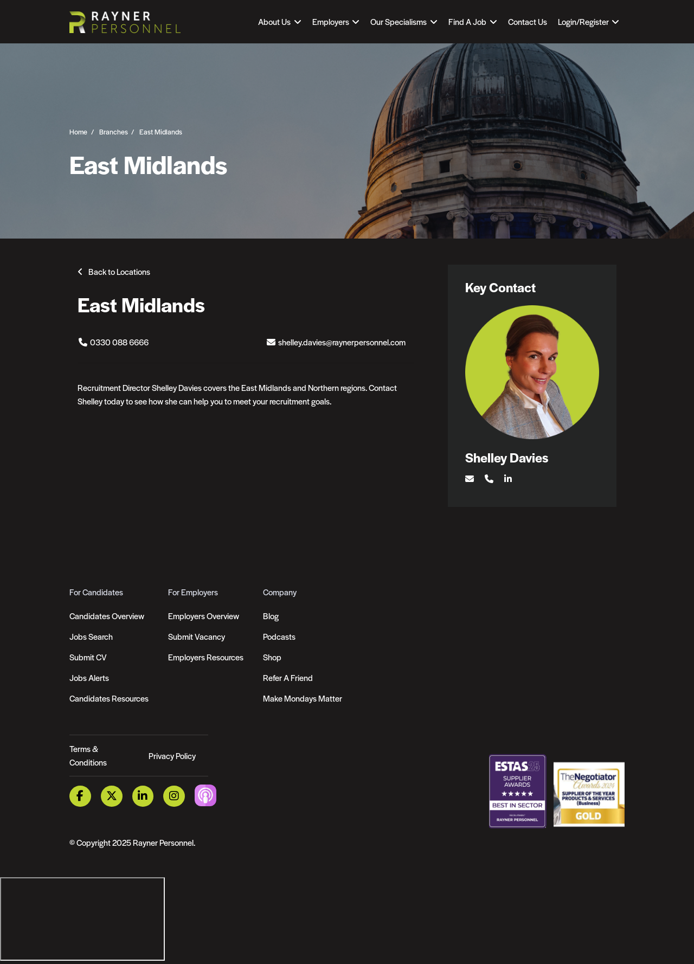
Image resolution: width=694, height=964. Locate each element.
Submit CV (88, 657)
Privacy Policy (172, 755)
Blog (271, 615)
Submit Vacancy (196, 636)
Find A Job (467, 21)
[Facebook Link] (80, 796)
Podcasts (279, 636)
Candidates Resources (109, 698)
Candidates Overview (106, 615)
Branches (113, 131)
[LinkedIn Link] (143, 796)
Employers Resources (205, 657)
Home (78, 131)
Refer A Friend (288, 677)
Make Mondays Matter (302, 698)
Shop (272, 657)
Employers (330, 21)
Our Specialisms (398, 21)
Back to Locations (119, 271)
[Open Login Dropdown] (588, 21)
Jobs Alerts (89, 677)
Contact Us (527, 21)
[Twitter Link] (112, 796)
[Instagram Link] (174, 796)
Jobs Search (91, 636)
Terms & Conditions (88, 755)
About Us (274, 21)
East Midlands (160, 131)
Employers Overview (203, 615)
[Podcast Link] (205, 795)
